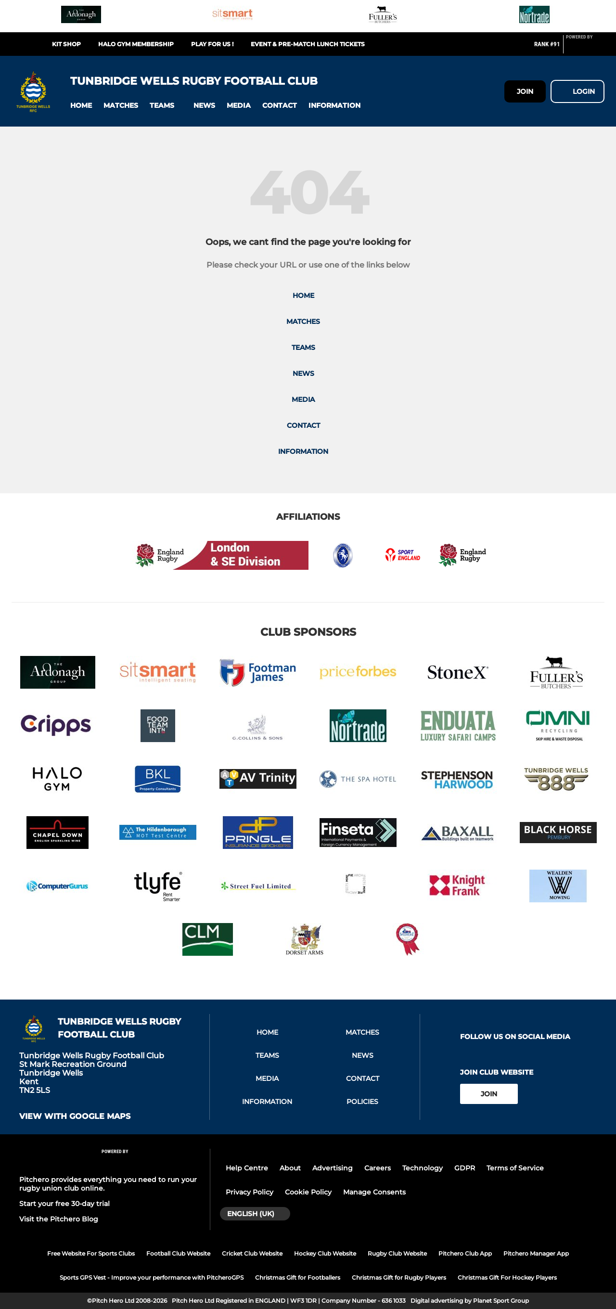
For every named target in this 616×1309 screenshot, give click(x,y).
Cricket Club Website (252, 1253)
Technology (422, 1168)
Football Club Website (178, 1253)
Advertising (332, 1168)
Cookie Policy (308, 1192)
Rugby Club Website (397, 1253)
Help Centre (247, 1168)
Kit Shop (66, 44)
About (290, 1168)
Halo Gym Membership (136, 44)
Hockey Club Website (325, 1253)
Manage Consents (374, 1192)
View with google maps (74, 1116)
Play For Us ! (212, 44)
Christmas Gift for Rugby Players (399, 1277)
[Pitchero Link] (585, 48)
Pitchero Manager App (536, 1253)
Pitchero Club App (465, 1253)
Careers (377, 1168)
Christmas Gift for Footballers (297, 1277)
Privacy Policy (249, 1192)
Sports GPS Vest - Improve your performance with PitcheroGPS (152, 1277)
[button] (81, 105)
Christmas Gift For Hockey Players (507, 1277)
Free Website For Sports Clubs (91, 1253)
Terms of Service (515, 1168)
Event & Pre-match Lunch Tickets (308, 44)
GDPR (464, 1168)
